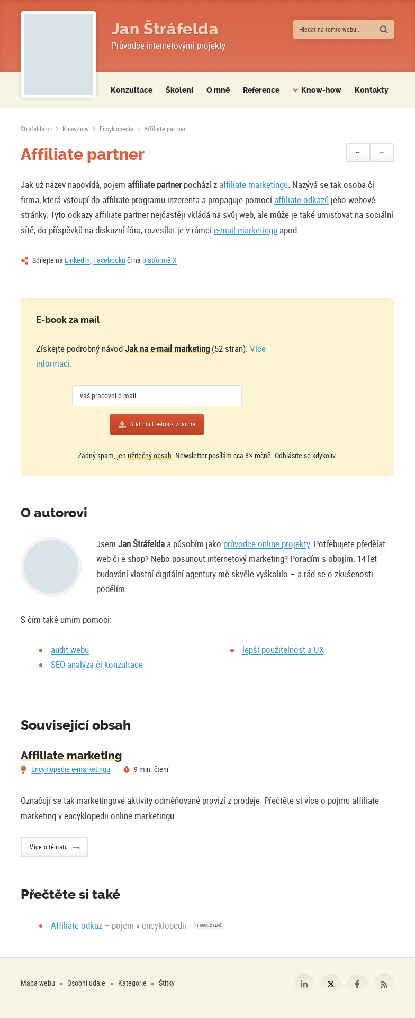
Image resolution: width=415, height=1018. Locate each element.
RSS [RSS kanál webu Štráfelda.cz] (384, 984)
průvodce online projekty (266, 544)
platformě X (159, 260)
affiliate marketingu (253, 184)
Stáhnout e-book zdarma (162, 424)
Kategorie (133, 983)
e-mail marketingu (245, 230)
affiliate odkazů (301, 200)
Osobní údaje (86, 983)
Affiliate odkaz (76, 925)
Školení (179, 90)
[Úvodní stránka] (36, 128)
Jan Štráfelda (165, 29)
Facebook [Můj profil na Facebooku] (357, 984)
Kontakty (372, 90)
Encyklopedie (116, 128)
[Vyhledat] (383, 29)
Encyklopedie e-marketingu (70, 769)
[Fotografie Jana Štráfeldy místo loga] (58, 54)
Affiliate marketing (71, 755)
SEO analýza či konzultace (97, 664)
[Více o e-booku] (326, 377)
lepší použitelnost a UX (283, 649)
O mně (218, 90)
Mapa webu (38, 983)
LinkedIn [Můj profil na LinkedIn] (304, 984)
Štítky (167, 983)
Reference (261, 90)
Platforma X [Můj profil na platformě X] (331, 984)
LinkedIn (77, 260)
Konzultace (131, 90)
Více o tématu (49, 846)
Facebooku (109, 260)
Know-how (75, 128)
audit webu (70, 649)
